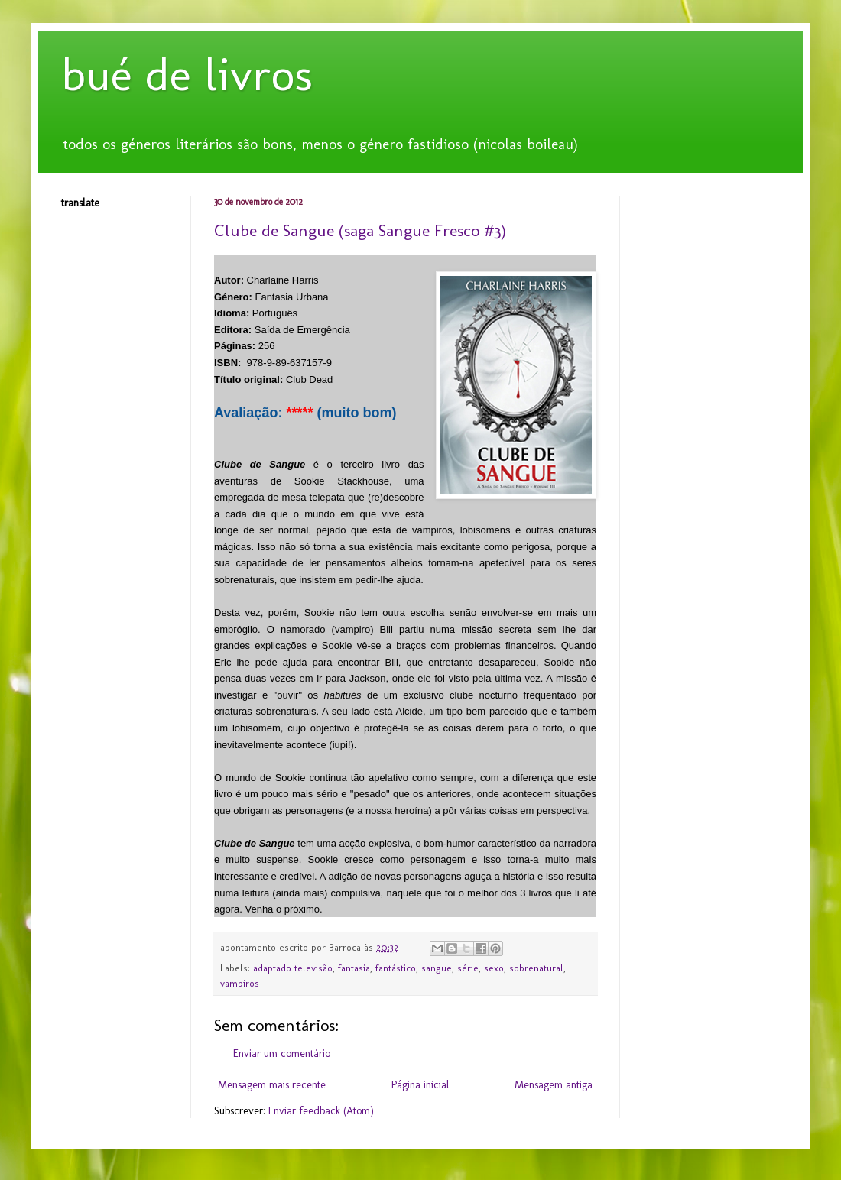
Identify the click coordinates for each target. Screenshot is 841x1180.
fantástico (395, 968)
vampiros (239, 983)
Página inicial (420, 1084)
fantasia (354, 968)
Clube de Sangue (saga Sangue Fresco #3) (360, 230)
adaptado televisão (293, 968)
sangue (436, 968)
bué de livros (187, 74)
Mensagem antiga (554, 1084)
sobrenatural (536, 968)
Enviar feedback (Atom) (321, 1110)
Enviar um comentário (281, 1053)
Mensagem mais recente (272, 1084)
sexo (494, 968)
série (468, 968)
